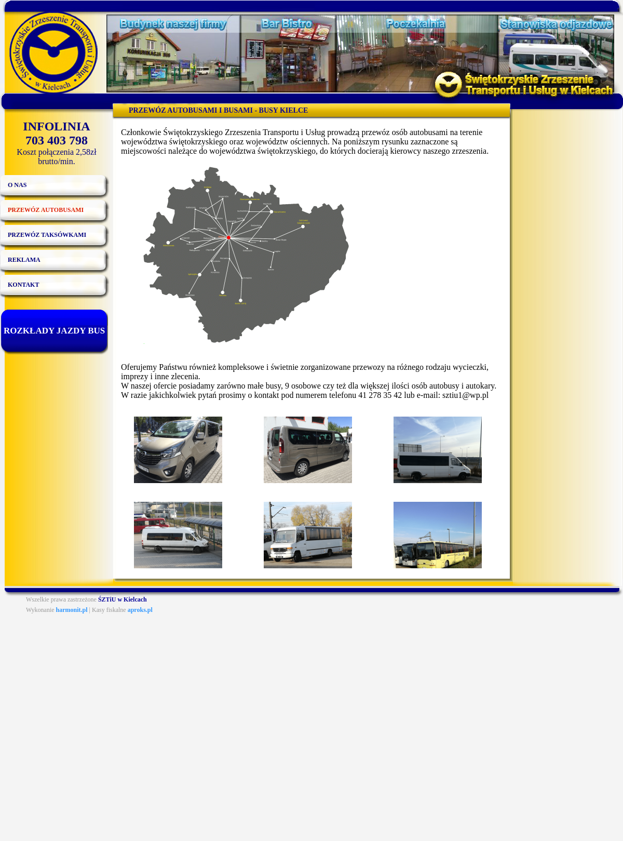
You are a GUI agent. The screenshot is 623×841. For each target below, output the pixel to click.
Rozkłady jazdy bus (54, 331)
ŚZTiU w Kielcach (122, 599)
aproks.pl (140, 609)
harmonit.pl (72, 609)
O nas (17, 185)
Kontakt (23, 284)
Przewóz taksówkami (47, 234)
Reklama (24, 259)
